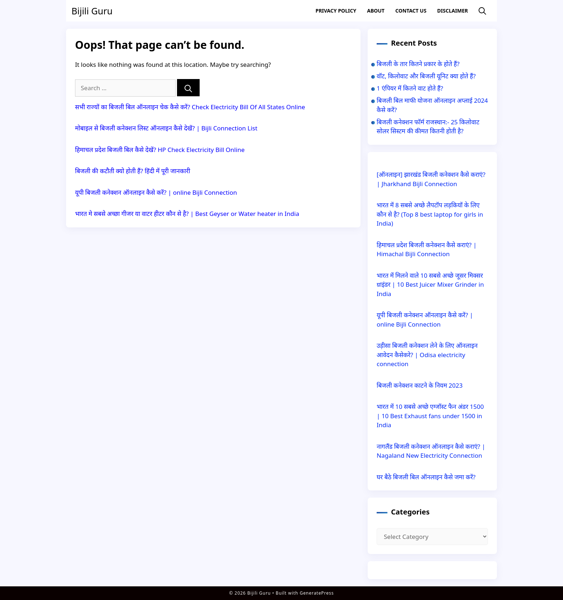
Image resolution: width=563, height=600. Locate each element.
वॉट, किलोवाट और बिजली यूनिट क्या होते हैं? (426, 76)
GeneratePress (317, 593)
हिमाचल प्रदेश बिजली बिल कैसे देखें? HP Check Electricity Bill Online (160, 150)
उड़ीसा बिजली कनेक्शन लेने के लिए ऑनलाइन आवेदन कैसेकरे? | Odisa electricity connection (427, 354)
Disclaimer (452, 10)
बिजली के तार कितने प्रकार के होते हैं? (418, 64)
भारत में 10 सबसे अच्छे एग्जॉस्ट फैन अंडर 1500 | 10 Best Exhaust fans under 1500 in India (430, 415)
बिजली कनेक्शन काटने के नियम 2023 (419, 385)
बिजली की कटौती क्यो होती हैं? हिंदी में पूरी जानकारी (132, 171)
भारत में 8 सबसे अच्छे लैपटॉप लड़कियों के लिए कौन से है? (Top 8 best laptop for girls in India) (430, 214)
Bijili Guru (91, 11)
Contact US (411, 10)
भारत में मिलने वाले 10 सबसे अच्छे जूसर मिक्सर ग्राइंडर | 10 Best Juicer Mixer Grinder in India (430, 284)
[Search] (188, 88)
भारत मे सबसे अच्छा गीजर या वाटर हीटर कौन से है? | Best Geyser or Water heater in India (187, 213)
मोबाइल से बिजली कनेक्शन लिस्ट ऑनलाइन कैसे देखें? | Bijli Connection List (166, 128)
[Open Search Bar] (482, 11)
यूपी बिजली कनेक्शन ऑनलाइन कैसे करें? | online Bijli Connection (156, 192)
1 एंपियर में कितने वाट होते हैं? (410, 88)
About (376, 10)
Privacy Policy (336, 10)
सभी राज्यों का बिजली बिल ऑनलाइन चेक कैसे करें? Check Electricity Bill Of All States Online (190, 107)
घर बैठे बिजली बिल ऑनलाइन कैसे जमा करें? (426, 477)
